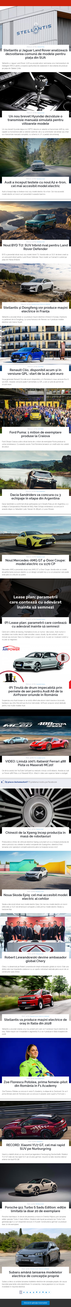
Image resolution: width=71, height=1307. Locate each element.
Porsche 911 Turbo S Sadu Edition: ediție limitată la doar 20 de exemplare (35, 1209)
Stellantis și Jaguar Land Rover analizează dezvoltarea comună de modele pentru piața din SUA (36, 53)
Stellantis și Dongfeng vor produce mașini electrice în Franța (35, 309)
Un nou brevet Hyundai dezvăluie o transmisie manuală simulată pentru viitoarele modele (35, 119)
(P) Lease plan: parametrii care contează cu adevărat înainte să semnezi (36, 624)
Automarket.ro (35, 3)
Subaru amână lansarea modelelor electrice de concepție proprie (35, 1274)
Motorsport (41, 491)
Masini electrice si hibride (41, 304)
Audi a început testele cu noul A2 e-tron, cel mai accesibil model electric (35, 184)
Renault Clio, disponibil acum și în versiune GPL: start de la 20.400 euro (35, 371)
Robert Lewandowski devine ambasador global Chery (36, 959)
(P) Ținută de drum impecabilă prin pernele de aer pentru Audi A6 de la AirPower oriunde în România (35, 691)
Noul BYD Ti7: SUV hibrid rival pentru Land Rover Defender (35, 247)
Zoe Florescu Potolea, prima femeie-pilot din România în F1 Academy (35, 1084)
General (40, 1141)
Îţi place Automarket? (16, 782)
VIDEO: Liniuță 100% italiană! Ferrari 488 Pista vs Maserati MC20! (35, 763)
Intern (40, 366)
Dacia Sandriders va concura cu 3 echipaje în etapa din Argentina (35, 496)
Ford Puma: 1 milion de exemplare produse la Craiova (35, 434)
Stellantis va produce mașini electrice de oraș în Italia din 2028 (35, 1021)
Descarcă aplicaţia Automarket (35, 1303)
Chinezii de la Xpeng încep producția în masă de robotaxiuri (35, 834)
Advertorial (41, 619)
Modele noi (41, 179)
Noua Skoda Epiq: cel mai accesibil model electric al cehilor (36, 896)
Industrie (41, 47)
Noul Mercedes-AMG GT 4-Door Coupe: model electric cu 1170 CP (35, 562)
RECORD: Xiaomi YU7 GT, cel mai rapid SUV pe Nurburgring (35, 1147)
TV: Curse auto (40, 758)
